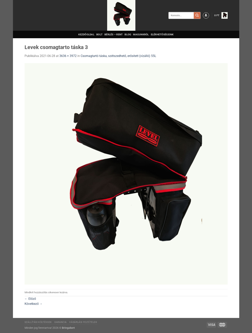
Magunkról (141, 34)
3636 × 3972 (68, 56)
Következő (34, 304)
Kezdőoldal (86, 34)
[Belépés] (206, 15)
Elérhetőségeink (162, 34)
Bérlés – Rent (113, 34)
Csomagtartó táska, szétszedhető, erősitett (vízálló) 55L (118, 56)
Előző (30, 299)
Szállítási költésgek (38, 322)
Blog (128, 34)
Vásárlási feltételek (83, 322)
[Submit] (197, 15)
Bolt (99, 34)
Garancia (60, 322)
